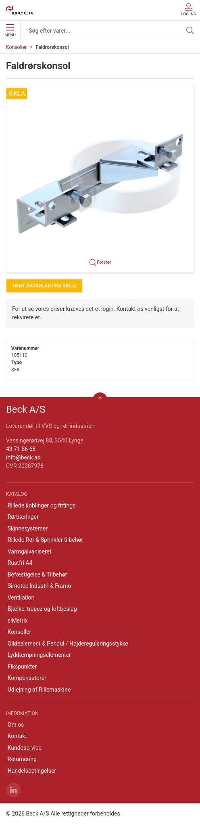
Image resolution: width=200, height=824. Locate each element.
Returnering (22, 759)
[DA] (19, 10)
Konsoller (16, 47)
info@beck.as (23, 457)
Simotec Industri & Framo (39, 586)
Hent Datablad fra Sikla (44, 286)
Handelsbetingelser (32, 770)
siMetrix (18, 620)
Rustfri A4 (20, 563)
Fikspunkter (22, 666)
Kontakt (17, 736)
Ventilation (21, 597)
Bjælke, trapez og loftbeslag (42, 609)
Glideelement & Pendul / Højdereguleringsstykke (68, 643)
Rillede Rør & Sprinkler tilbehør (45, 540)
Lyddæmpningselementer (39, 655)
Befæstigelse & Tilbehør (37, 574)
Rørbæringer (23, 517)
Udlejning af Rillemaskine (39, 689)
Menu (9, 30)
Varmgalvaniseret (30, 551)
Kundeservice (25, 747)
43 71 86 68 (20, 449)
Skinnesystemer (28, 528)
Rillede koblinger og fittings (42, 505)
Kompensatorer (27, 678)
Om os (16, 724)
